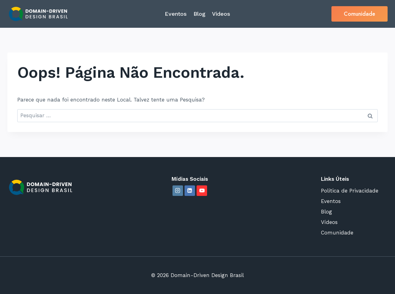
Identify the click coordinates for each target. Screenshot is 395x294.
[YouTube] (202, 190)
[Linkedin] (190, 190)
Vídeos (221, 13)
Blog (199, 13)
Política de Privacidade (349, 191)
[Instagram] (178, 190)
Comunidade (359, 14)
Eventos (176, 13)
